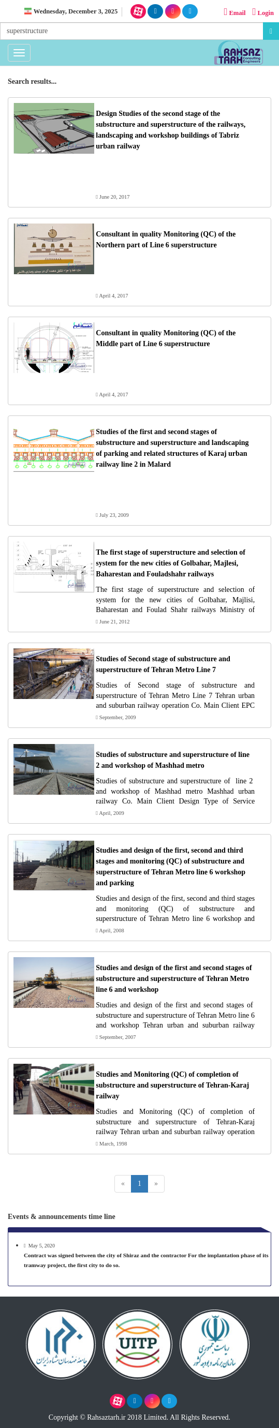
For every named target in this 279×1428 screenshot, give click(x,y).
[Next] (156, 1184)
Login (262, 12)
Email (234, 12)
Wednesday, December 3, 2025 (76, 11)
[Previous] (122, 1184)
